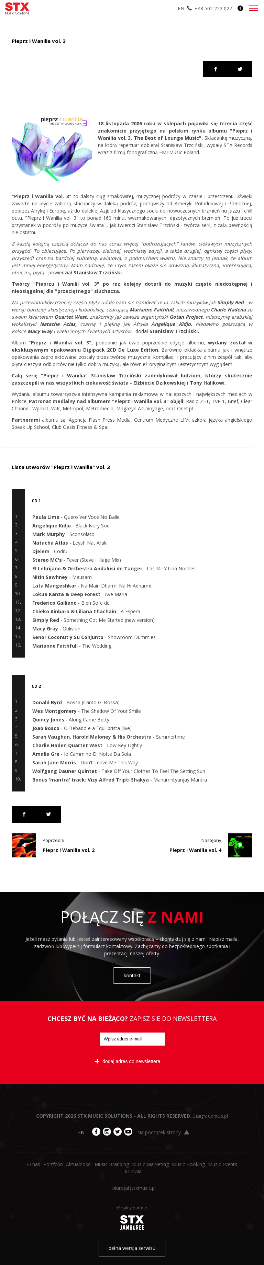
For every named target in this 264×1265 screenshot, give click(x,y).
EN (181, 8)
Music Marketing (150, 1164)
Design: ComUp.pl (210, 1116)
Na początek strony (163, 1132)
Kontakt (133, 1171)
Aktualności (78, 1164)
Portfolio (53, 1164)
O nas (33, 1164)
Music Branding (112, 1164)
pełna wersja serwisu (132, 1248)
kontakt (132, 975)
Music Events (222, 1164)
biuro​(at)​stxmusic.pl (134, 1188)
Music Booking (188, 1164)
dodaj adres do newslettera (127, 1061)
